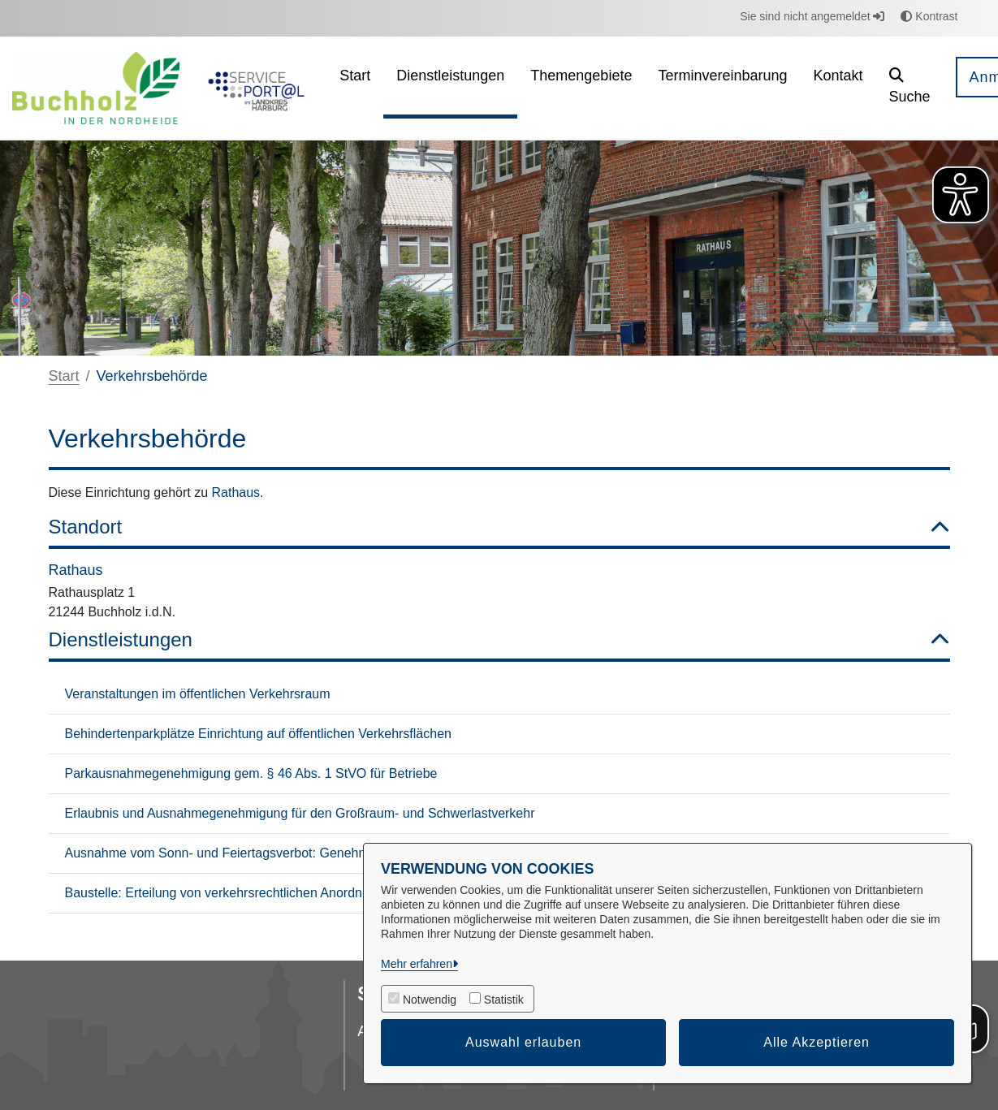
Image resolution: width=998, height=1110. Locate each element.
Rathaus (236, 492)
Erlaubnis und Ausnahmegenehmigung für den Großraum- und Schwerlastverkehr (300, 813)
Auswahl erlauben (523, 1042)
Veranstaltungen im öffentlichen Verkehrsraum (198, 694)
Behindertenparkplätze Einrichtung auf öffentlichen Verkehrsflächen (258, 734)
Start (64, 376)
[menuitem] (354, 88)
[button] (910, 88)
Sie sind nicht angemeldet (812, 16)
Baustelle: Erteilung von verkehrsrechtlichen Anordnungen (232, 893)
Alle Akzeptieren (816, 1042)
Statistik (504, 999)
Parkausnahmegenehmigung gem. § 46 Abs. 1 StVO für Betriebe (251, 773)
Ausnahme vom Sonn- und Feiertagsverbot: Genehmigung (233, 853)
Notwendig (429, 999)
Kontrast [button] (929, 16)
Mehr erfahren (416, 963)
